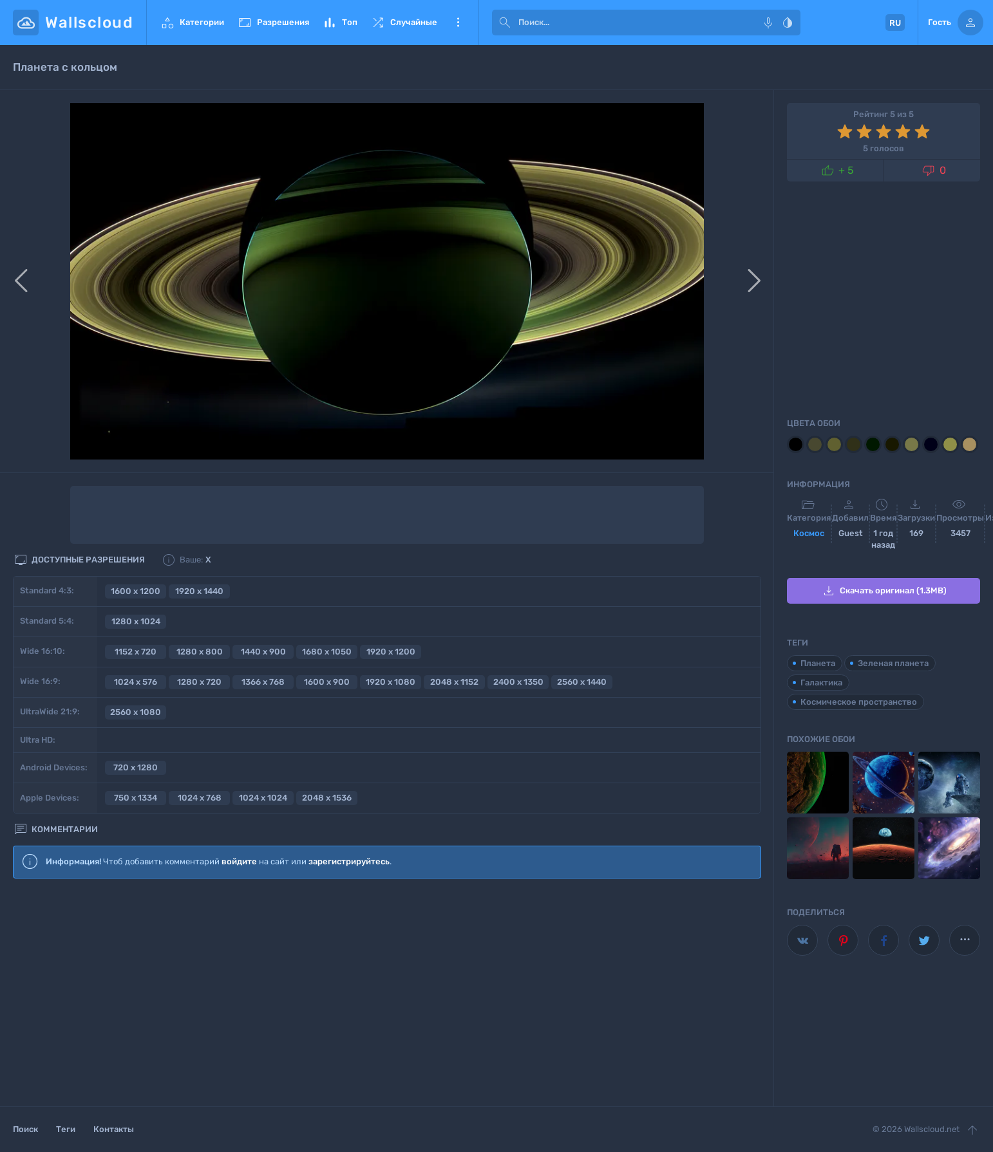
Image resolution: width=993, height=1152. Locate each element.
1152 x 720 (135, 651)
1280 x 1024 (135, 621)
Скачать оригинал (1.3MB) (884, 591)
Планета (817, 663)
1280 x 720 (199, 682)
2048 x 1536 (327, 798)
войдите (239, 861)
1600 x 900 (327, 682)
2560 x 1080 (135, 712)
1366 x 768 (263, 682)
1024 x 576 (135, 682)
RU (895, 23)
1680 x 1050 (327, 651)
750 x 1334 (135, 798)
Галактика (821, 682)
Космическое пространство (858, 702)
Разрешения (273, 22)
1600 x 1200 (135, 591)
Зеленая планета (893, 663)
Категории (192, 22)
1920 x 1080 (390, 682)
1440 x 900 (263, 651)
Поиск (25, 1129)
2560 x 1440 (582, 682)
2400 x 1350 (518, 682)
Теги (65, 1129)
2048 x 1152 (454, 682)
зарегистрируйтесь (349, 861)
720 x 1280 (135, 767)
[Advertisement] (387, 993)
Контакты (113, 1129)
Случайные (403, 22)
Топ (339, 22)
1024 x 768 (200, 798)
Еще (458, 22)
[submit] (505, 22)
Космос (808, 533)
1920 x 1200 (390, 651)
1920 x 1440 (199, 591)
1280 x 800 (199, 651)
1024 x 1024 (263, 798)
